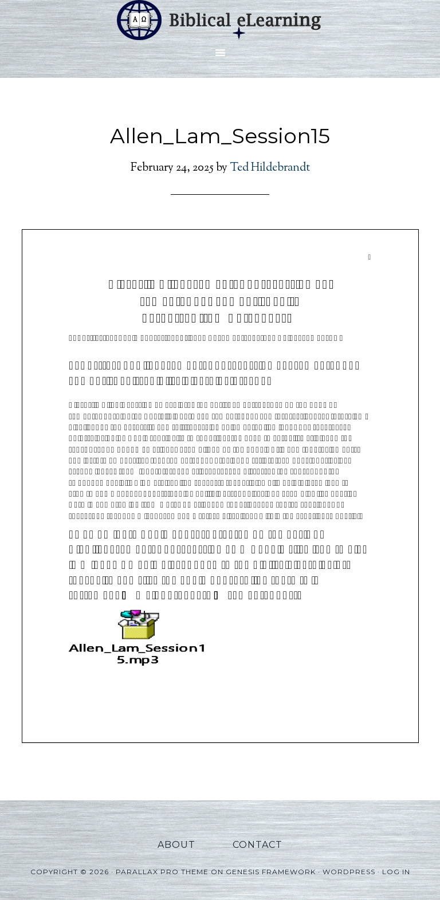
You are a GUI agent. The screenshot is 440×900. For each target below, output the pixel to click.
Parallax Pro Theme (162, 871)
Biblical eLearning (220, 20)
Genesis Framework (271, 871)
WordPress (349, 871)
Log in (396, 871)
